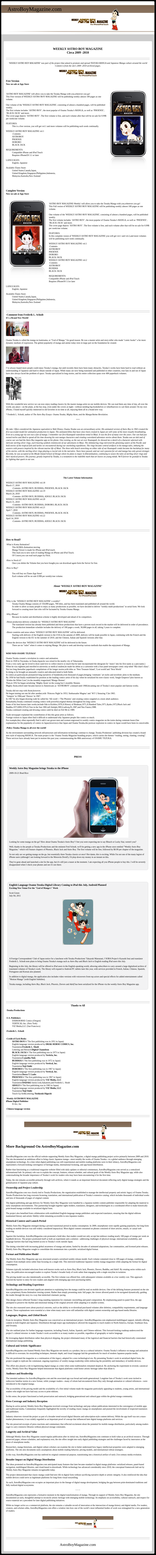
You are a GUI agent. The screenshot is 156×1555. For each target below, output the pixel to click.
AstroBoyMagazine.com (35, 9)
